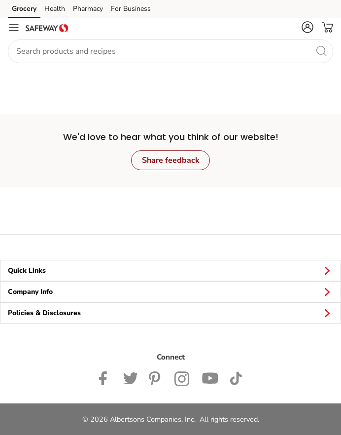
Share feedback (171, 160)
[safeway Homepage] (47, 28)
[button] (307, 27)
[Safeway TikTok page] (236, 377)
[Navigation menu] (14, 27)
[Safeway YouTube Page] (210, 377)
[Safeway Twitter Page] (130, 377)
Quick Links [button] (170, 270)
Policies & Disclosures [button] (170, 313)
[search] (321, 50)
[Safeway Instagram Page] (182, 377)
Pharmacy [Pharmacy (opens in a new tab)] (88, 8)
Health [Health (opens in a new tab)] (54, 8)
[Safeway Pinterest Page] (156, 377)
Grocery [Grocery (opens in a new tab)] (24, 8)
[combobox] (170, 51)
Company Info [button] (170, 291)
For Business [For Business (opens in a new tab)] (131, 8)
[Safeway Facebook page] (105, 377)
